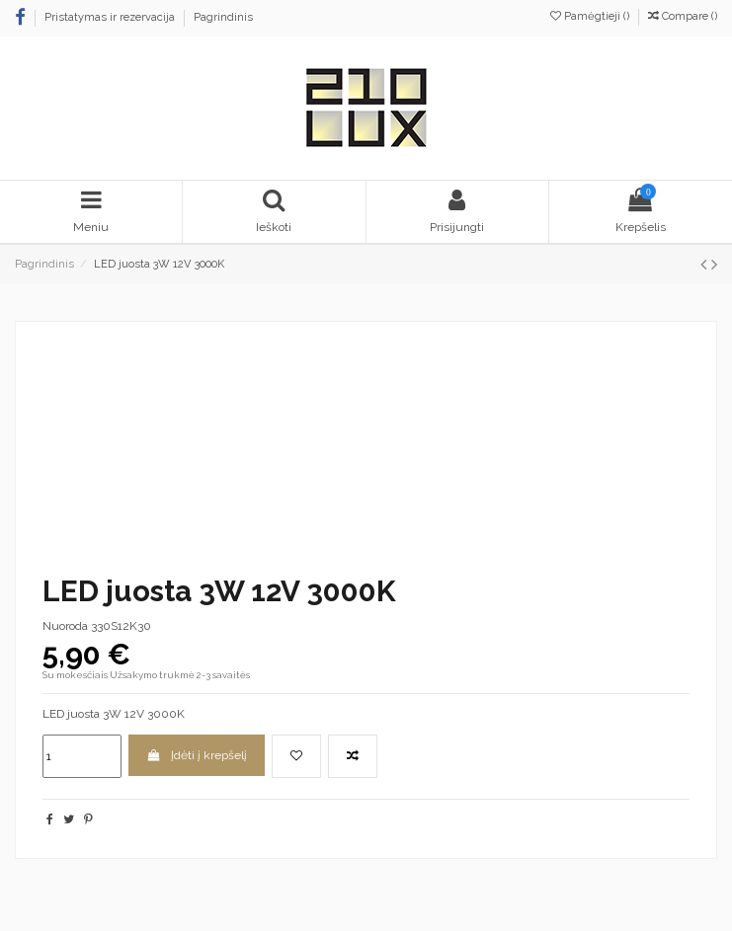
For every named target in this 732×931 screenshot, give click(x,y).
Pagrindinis (223, 17)
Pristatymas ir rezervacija (111, 17)
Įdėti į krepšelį (196, 755)
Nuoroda (65, 626)
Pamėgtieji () (591, 16)
